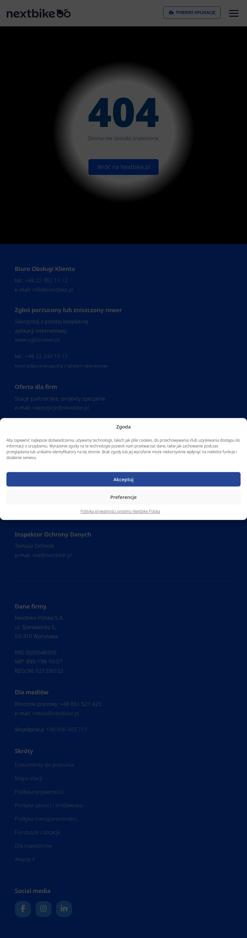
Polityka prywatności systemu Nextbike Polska (120, 511)
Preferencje (123, 497)
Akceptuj (124, 479)
